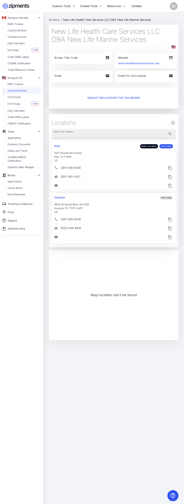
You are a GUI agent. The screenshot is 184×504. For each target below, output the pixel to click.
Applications (14, 137)
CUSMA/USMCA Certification (17, 159)
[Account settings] (173, 6)
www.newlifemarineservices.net (138, 63)
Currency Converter (19, 144)
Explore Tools (63, 6)
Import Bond (14, 181)
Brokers (54, 19)
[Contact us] (172, 495)
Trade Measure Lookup (21, 69)
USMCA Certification (19, 123)
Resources (116, 6)
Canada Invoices (17, 36)
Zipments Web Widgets (21, 167)
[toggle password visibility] (170, 133)
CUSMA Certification (19, 63)
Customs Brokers (17, 30)
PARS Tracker (15, 24)
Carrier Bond (15, 187)
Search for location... (64, 131)
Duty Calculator (16, 43)
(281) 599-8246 (71, 168)
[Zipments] (16, 6)
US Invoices (14, 96)
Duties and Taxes (18, 150)
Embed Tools (91, 6)
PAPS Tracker (15, 84)
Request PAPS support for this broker (114, 98)
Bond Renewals (16, 194)
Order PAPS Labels (18, 117)
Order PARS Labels (18, 56)
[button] (166, 146)
